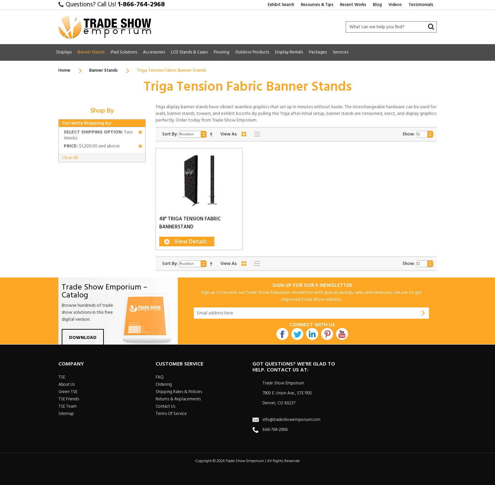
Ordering (164, 384)
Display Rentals (289, 52)
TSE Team (67, 406)
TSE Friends (68, 399)
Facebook (282, 334)
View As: (228, 134)
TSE (61, 377)
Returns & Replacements (178, 399)
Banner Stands (91, 52)
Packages (318, 52)
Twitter (297, 334)
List (257, 134)
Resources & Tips (317, 4)
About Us (66, 384)
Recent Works (353, 4)
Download (83, 338)
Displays (64, 52)
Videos (395, 4)
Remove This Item (140, 133)
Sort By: (170, 134)
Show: (408, 134)
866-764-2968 (275, 429)
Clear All (70, 158)
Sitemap (66, 413)
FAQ (160, 377)
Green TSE (67, 391)
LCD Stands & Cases (189, 52)
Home (64, 70)
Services (340, 52)
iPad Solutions (123, 52)
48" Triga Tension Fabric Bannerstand (190, 223)
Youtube (342, 334)
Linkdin (312, 334)
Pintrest (327, 334)
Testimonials (420, 4)
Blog (377, 4)
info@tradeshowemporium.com (291, 419)
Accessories (154, 52)
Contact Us (165, 406)
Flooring (221, 52)
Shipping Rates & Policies (179, 391)
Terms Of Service (171, 413)
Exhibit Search (281, 4)
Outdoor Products (252, 52)
